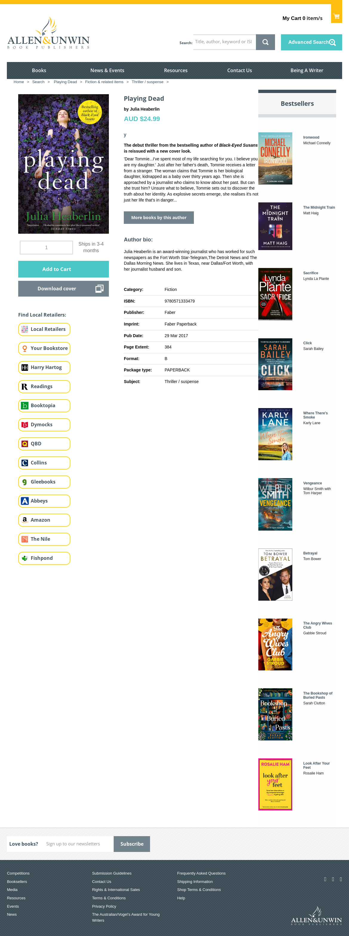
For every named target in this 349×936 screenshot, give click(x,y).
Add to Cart (56, 269)
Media (12, 889)
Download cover (57, 288)
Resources (176, 70)
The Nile (40, 539)
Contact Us (239, 70)
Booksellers (17, 881)
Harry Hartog (46, 367)
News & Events (107, 70)
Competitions (18, 873)
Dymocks (41, 424)
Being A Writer (307, 70)
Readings (41, 386)
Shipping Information (195, 881)
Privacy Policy (104, 906)
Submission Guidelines (112, 873)
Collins (39, 462)
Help (181, 898)
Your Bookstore (49, 348)
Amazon (40, 520)
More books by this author (158, 217)
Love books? (23, 844)
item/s (302, 18)
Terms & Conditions (109, 898)
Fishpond (42, 558)
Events (13, 906)
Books (39, 70)
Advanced (308, 42)
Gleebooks (43, 481)
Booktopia (43, 405)
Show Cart (336, 13)
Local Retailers (48, 329)
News (12, 914)
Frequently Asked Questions (201, 873)
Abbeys (39, 501)
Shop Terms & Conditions (199, 889)
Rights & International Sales (116, 889)
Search (186, 42)
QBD (36, 443)
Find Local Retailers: (42, 315)
